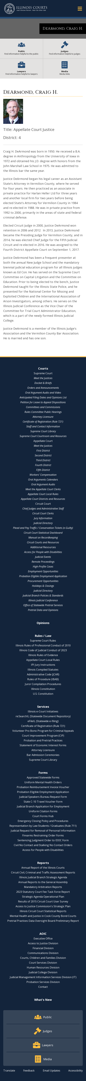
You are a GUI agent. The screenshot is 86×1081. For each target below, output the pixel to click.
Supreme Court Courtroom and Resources (43, 436)
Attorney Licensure (43, 417)
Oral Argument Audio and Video (43, 392)
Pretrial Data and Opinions (43, 610)
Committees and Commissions (43, 407)
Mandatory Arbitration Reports (43, 887)
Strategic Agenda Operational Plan (43, 896)
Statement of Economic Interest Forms (43, 745)
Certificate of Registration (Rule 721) (43, 421)
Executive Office (43, 938)
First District (43, 450)
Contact (43, 987)
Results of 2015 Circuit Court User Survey (43, 901)
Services (43, 707)
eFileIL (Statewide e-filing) (43, 721)
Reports (43, 863)
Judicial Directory (43, 523)
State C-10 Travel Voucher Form (43, 801)
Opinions (43, 623)
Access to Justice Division (43, 943)
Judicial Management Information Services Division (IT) (43, 977)
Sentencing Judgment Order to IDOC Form (43, 840)
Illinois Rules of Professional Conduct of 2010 (43, 645)
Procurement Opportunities (43, 581)
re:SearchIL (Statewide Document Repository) (43, 716)
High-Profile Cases (43, 566)
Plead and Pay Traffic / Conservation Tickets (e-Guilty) (43, 528)
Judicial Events (43, 557)
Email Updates (51, 1070)
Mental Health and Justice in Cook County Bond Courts (43, 916)
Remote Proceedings (43, 561)
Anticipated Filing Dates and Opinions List (43, 397)
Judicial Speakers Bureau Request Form (43, 797)
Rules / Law (43, 636)
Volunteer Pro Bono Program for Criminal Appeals (43, 731)
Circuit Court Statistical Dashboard (43, 532)
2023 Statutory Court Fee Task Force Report (43, 892)
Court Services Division (43, 962)
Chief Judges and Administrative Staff (43, 508)
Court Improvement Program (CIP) (43, 735)
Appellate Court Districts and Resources (43, 499)
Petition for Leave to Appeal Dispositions (43, 402)
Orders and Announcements (43, 388)
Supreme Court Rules (43, 640)
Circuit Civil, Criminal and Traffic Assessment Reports (43, 872)
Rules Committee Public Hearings (43, 412)
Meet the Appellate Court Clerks (43, 489)
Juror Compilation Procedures (43, 684)
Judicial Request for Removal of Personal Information (43, 830)
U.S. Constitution (43, 693)
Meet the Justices (43, 378)
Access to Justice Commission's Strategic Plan (43, 906)
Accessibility (75, 1070)
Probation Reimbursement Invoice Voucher (43, 787)
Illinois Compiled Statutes (43, 669)
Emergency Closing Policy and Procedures (43, 821)
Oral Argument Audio (43, 484)
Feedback (29, 1070)
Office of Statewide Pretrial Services (43, 605)
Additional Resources (43, 547)
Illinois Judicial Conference (43, 600)
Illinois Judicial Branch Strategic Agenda (43, 877)
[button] (80, 8)
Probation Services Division (43, 982)
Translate (9, 1070)
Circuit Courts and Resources (43, 542)
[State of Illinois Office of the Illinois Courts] (25, 8)
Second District (43, 455)
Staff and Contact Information (43, 426)
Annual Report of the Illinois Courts (43, 867)
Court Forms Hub (43, 816)
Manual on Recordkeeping (43, 537)
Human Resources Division (43, 967)
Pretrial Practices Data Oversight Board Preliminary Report (43, 921)
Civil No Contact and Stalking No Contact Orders (43, 845)
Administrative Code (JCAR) (43, 674)
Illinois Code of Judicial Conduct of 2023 (43, 650)
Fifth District (43, 470)
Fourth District (43, 465)
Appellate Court (43, 441)
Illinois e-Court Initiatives (43, 711)
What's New (43, 1000)
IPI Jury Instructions (43, 665)
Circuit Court (43, 503)
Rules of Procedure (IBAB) (43, 679)
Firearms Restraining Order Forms (43, 835)
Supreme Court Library (43, 431)
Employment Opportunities (43, 571)
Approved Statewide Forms (43, 777)
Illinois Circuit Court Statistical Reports (43, 911)
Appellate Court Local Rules (43, 494)
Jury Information (43, 518)
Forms (43, 773)
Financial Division (43, 948)
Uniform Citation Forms (43, 811)
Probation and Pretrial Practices (43, 740)
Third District (43, 460)
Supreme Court (43, 373)
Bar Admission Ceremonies (43, 755)
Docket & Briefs (43, 383)
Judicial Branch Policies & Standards (43, 595)
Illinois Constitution (43, 689)
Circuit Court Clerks (43, 513)
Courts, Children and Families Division (43, 958)
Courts (43, 368)
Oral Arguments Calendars (43, 479)
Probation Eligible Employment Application (43, 576)
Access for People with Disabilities (43, 552)
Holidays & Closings (43, 586)
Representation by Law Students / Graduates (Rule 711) (43, 826)
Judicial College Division (43, 972)
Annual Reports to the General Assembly (43, 882)
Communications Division (43, 953)
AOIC (43, 934)
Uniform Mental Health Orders (43, 782)
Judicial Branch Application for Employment (43, 806)
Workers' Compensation (43, 474)
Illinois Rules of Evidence (43, 655)
